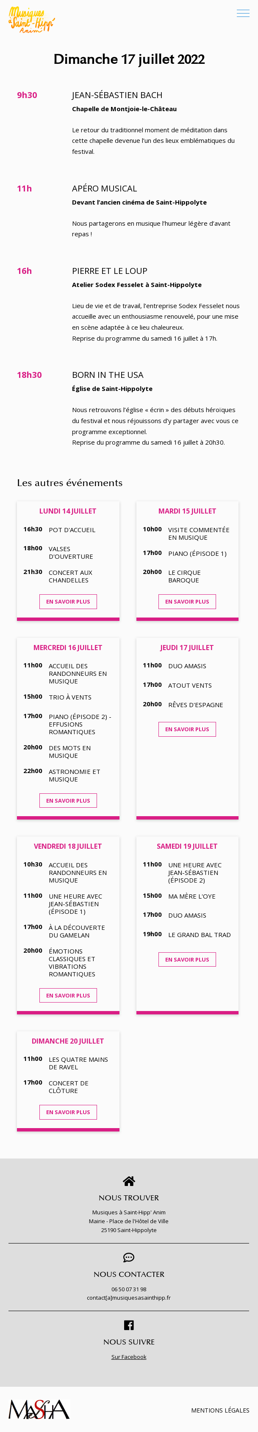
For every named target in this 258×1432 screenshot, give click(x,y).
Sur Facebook (129, 1357)
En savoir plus (68, 601)
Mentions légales (220, 1410)
